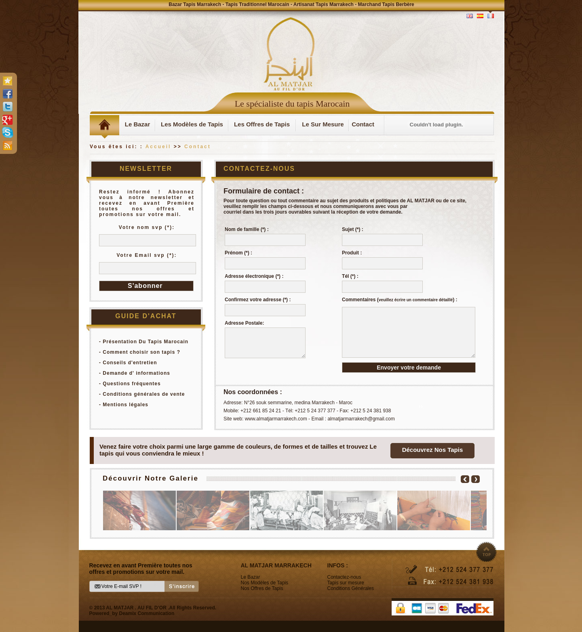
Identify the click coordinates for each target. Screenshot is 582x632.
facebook (7, 94)
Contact (363, 124)
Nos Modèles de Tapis (265, 583)
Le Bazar (137, 124)
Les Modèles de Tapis (192, 124)
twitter (7, 107)
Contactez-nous (344, 577)
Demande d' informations (136, 373)
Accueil (158, 146)
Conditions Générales (350, 588)
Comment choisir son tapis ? (141, 352)
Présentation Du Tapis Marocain (145, 341)
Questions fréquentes (131, 383)
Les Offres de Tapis (262, 124)
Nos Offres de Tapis (262, 588)
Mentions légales (125, 404)
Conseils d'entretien (130, 362)
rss (7, 145)
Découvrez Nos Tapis (432, 449)
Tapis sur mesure (345, 583)
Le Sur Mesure (323, 124)
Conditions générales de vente (144, 394)
